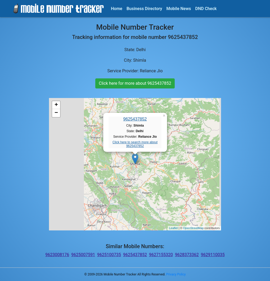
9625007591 (83, 254)
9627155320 (161, 254)
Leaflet (173, 228)
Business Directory (144, 8)
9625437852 (135, 119)
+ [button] (56, 105)
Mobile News (178, 8)
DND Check (206, 8)
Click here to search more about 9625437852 (135, 144)
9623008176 (57, 254)
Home (116, 8)
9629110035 (213, 254)
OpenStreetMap (193, 228)
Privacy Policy (176, 274)
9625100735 (109, 254)
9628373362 (187, 254)
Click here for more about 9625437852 (135, 83)
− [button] (56, 113)
